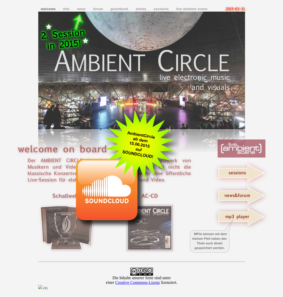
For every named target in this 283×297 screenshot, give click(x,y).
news (82, 9)
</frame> (141, 278)
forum (98, 9)
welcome (49, 9)
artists (141, 9)
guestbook (119, 9)
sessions (162, 9)
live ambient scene (192, 9)
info (67, 9)
